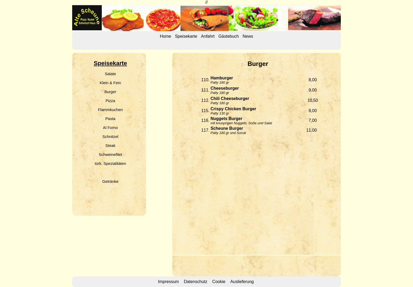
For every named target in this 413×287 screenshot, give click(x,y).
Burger (110, 91)
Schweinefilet (110, 154)
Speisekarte (186, 36)
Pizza (110, 100)
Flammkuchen (110, 109)
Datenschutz (195, 281)
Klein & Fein (110, 82)
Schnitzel (110, 136)
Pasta (110, 118)
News (248, 36)
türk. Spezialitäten (110, 163)
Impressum (168, 281)
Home (165, 36)
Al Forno (110, 127)
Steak (110, 145)
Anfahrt (208, 36)
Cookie (218, 281)
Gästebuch (228, 36)
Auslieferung (242, 281)
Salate (110, 73)
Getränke (110, 181)
